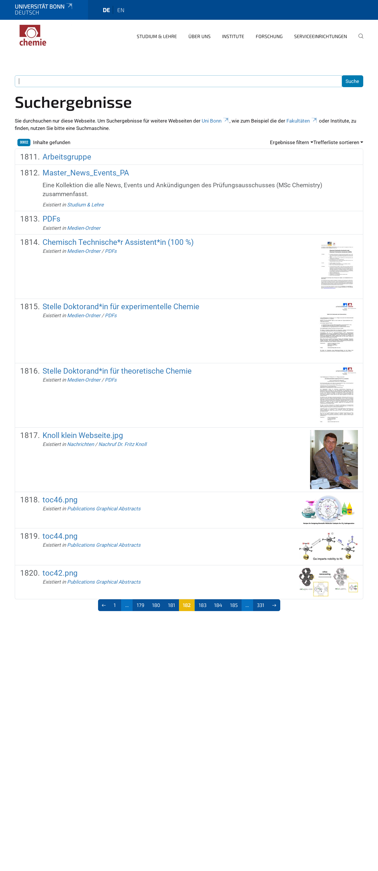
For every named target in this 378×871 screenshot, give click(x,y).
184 (218, 605)
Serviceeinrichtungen (320, 36)
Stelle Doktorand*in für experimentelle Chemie (121, 306)
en (120, 9)
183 (202, 605)
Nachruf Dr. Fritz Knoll (122, 444)
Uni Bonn (215, 121)
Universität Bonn (44, 6)
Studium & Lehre (157, 36)
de (106, 9)
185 (234, 605)
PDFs (51, 218)
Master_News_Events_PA (86, 172)
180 (156, 605)
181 (171, 605)
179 (140, 605)
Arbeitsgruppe (67, 156)
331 (260, 605)
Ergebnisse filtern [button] (289, 142)
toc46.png (60, 499)
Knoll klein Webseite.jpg (83, 435)
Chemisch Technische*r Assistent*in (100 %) (118, 242)
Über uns (199, 36)
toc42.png (60, 573)
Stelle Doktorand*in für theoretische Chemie (117, 371)
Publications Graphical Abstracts (104, 509)
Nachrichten (80, 444)
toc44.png (60, 536)
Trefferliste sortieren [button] (336, 142)
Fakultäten (302, 121)
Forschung (269, 36)
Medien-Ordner (83, 228)
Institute (233, 36)
